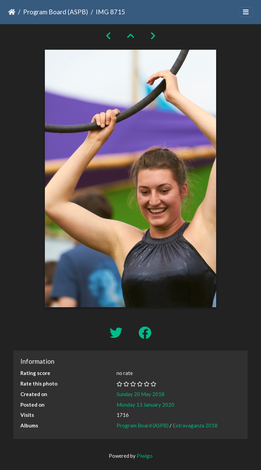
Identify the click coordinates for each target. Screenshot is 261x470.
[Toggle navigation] (246, 12)
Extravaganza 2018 (195, 425)
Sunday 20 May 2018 (140, 394)
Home (11, 12)
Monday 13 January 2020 (145, 405)
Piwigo (145, 456)
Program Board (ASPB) (55, 12)
